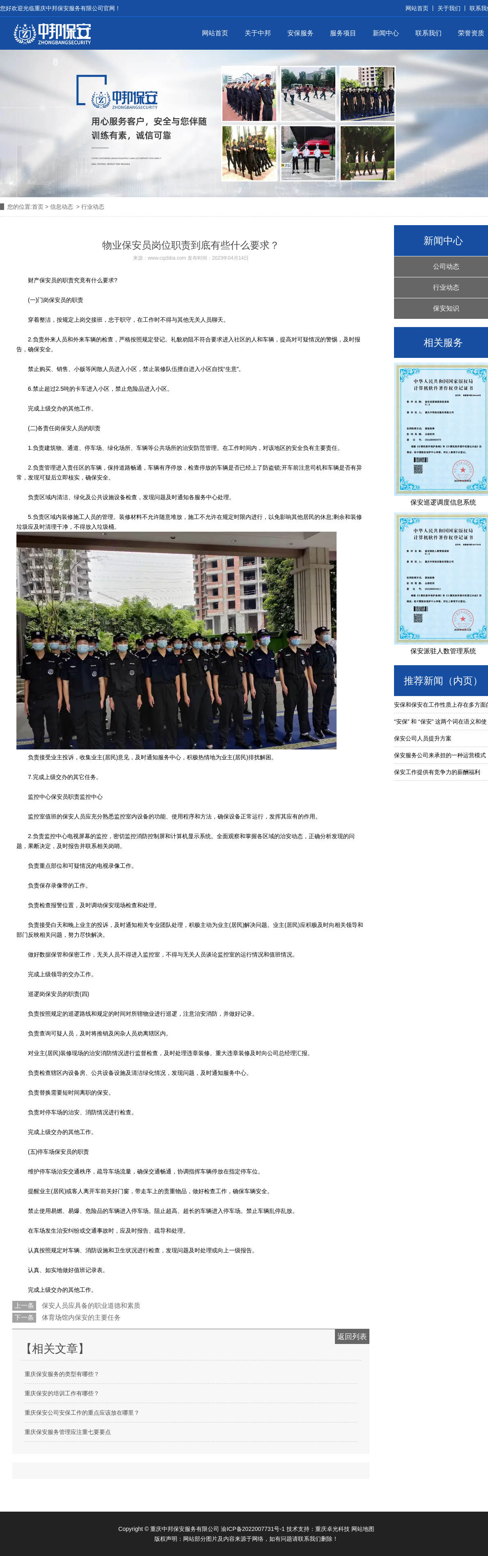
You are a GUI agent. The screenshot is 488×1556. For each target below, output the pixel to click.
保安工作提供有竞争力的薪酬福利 (437, 772)
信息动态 (61, 206)
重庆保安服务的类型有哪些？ (62, 1374)
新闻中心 (386, 33)
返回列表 (352, 1336)
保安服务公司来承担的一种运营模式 (440, 755)
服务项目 (343, 33)
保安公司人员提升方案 (422, 738)
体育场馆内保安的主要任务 (80, 1317)
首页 (38, 206)
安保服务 (300, 33)
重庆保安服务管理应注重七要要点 (68, 1432)
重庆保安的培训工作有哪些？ (62, 1393)
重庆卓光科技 (332, 1529)
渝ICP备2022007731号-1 (253, 1529)
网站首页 (215, 33)
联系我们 (428, 33)
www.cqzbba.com (167, 258)
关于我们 (449, 8)
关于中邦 (258, 33)
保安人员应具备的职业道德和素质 (90, 1305)
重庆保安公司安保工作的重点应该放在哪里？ (82, 1412)
